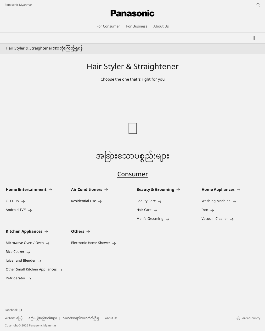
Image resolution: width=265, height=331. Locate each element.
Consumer (132, 175)
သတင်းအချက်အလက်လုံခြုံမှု (81, 318)
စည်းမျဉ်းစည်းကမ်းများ (42, 318)
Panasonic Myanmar (18, 5)
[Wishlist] (254, 38)
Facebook (13, 310)
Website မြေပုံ (14, 318)
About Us (111, 318)
